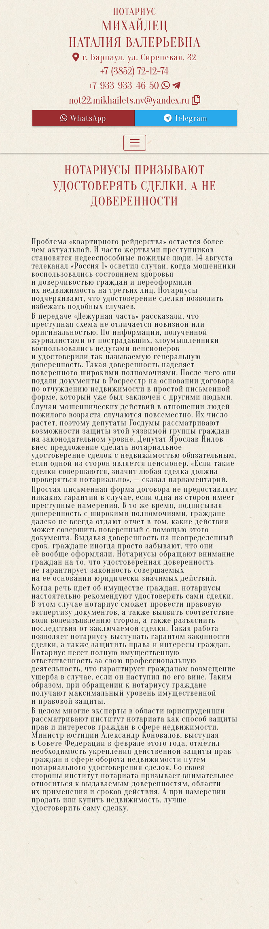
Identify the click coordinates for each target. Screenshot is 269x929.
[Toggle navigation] (134, 143)
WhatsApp (83, 118)
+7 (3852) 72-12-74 (134, 71)
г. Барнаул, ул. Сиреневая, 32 (134, 57)
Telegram (185, 118)
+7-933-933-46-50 (135, 85)
